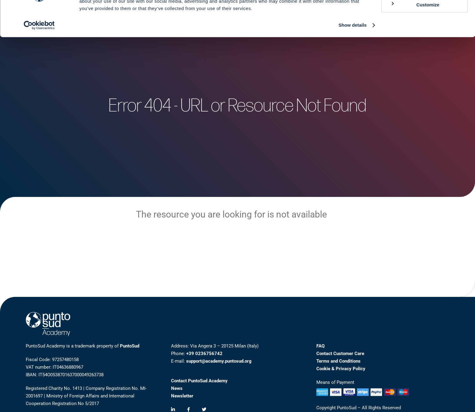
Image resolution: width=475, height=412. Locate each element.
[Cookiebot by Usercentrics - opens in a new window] (39, 53)
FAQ (320, 346)
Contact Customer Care (340, 353)
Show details (352, 53)
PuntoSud (129, 346)
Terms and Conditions (338, 361)
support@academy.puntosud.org (219, 361)
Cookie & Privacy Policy (340, 368)
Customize (414, 32)
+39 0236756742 (204, 353)
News (177, 388)
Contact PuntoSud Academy (199, 381)
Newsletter (182, 396)
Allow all (424, 15)
